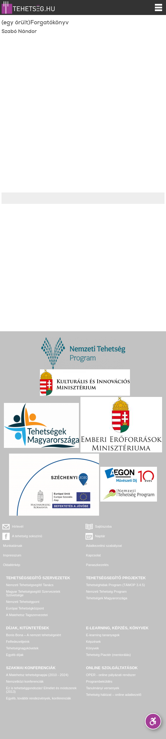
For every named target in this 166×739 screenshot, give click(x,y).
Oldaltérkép (11, 565)
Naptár (100, 536)
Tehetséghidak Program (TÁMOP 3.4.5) (115, 585)
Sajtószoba (103, 526)
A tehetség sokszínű (27, 536)
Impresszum (12, 555)
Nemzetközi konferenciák (25, 681)
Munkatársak (12, 545)
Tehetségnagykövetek (22, 648)
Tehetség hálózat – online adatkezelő (113, 694)
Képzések (93, 641)
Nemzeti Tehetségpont (22, 601)
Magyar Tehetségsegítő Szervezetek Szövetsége (33, 593)
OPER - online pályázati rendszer (111, 675)
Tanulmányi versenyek (102, 688)
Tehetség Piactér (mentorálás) (108, 655)
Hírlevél (17, 526)
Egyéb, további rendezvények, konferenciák (38, 698)
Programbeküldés (99, 681)
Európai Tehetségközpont (25, 608)
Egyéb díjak (14, 655)
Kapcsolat (93, 555)
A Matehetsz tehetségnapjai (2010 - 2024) (37, 675)
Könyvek (92, 648)
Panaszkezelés (97, 565)
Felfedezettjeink (17, 641)
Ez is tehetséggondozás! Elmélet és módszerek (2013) (41, 689)
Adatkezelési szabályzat (104, 545)
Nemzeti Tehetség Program (106, 591)
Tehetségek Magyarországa (106, 598)
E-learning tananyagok (103, 635)
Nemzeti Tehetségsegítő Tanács (29, 585)
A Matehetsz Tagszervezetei (27, 615)
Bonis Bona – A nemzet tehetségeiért (33, 635)
